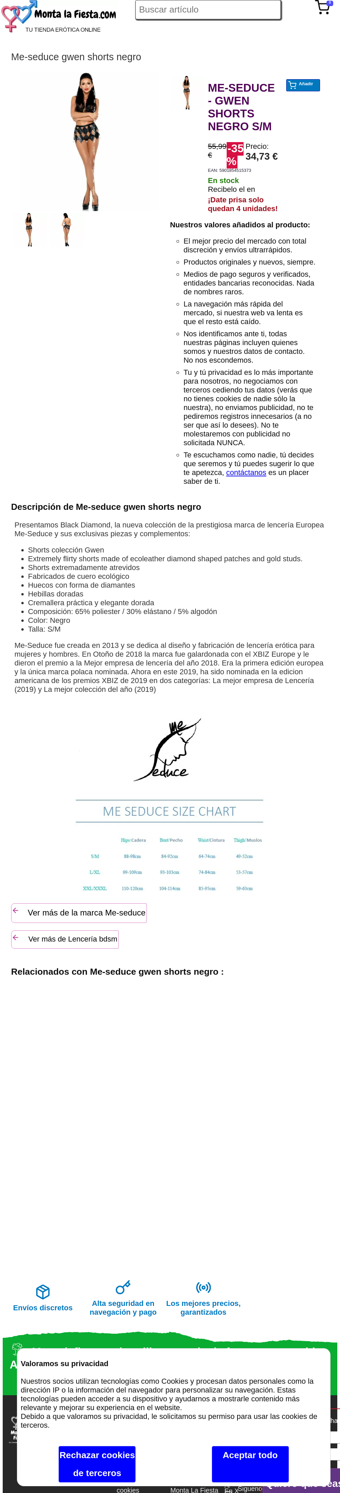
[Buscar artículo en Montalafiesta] (208, 9)
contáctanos (246, 472)
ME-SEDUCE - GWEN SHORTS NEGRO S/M (241, 107)
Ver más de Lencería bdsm (64, 938)
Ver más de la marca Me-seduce (79, 911)
